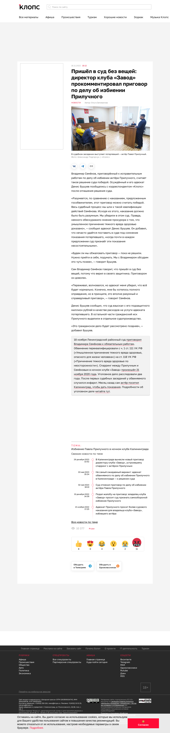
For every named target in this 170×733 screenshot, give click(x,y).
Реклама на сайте (53, 648)
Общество (24, 665)
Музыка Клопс (159, 17)
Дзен (123, 673)
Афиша (49, 17)
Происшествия (70, 17)
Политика (24, 670)
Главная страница (30, 648)
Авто (21, 667)
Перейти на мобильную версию (34, 691)
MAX (122, 665)
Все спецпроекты (62, 659)
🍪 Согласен (143, 723)
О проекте (110, 648)
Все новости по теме (84, 522)
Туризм (92, 17)
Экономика (25, 673)
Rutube (124, 670)
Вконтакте (125, 659)
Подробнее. (37, 727)
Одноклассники (128, 667)
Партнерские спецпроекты (67, 662)
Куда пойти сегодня (97, 662)
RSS (122, 676)
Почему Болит (93, 648)
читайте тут (102, 391)
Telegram (125, 662)
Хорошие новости (115, 17)
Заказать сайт (74, 648)
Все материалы (28, 17)
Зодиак (138, 17)
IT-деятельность (128, 648)
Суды (92, 528)
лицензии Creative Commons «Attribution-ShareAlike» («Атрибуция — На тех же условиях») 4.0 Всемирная (118, 703)
